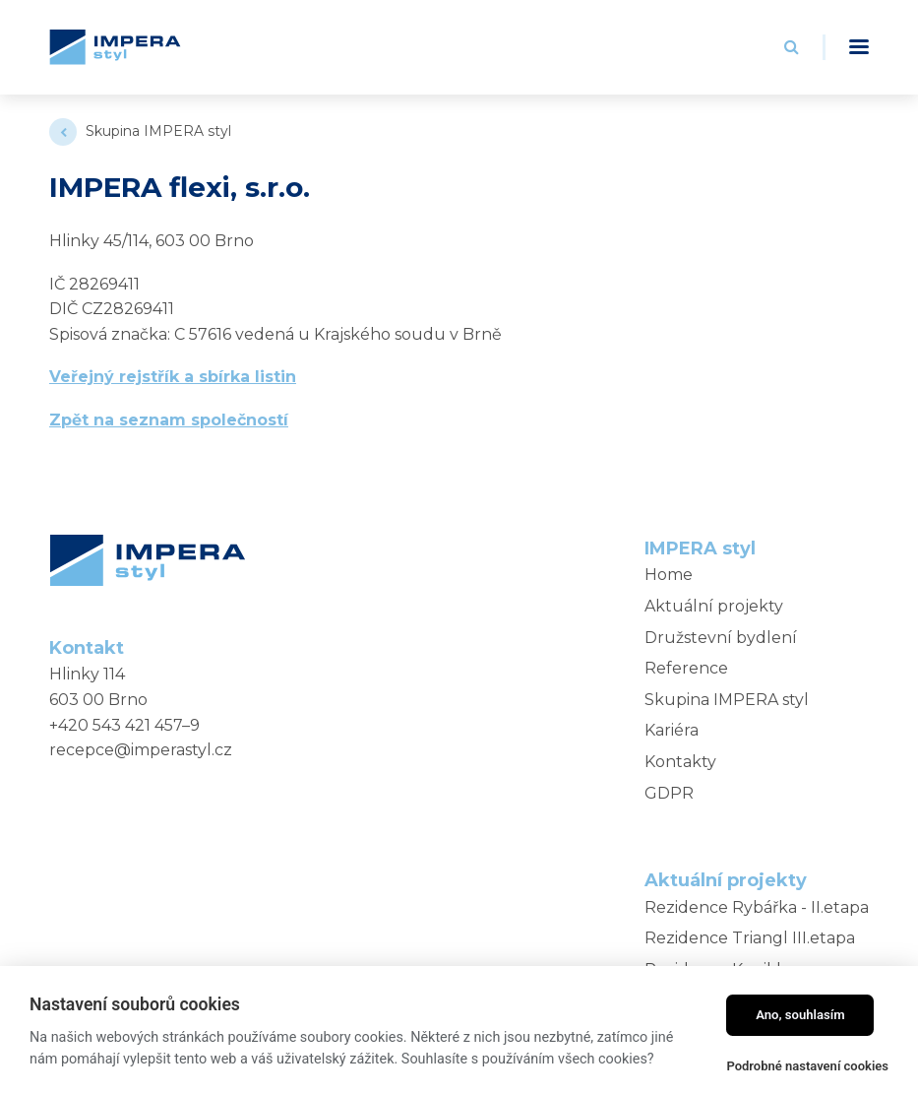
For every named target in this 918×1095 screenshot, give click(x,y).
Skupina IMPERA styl (158, 131)
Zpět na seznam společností (168, 420)
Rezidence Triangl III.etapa (749, 938)
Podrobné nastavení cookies (807, 1066)
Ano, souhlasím (800, 1014)
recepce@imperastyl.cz (140, 750)
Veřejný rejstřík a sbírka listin (172, 376)
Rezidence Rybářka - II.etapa (756, 907)
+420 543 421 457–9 (124, 725)
